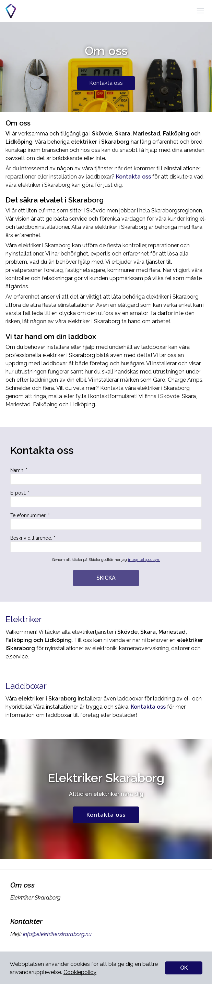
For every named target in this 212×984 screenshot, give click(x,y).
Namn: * (106, 476)
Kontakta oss (106, 83)
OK (184, 968)
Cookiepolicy (79, 972)
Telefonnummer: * (106, 521)
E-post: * (106, 498)
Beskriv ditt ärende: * (106, 543)
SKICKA (106, 578)
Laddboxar (26, 686)
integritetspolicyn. (144, 559)
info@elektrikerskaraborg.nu (57, 934)
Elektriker (23, 619)
